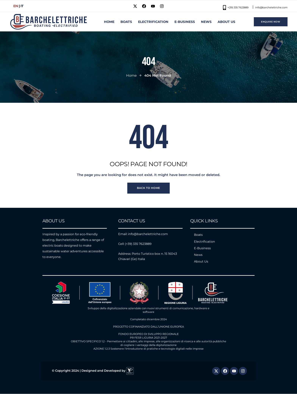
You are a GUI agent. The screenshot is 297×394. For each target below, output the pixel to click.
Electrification (204, 241)
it (21, 6)
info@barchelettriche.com (270, 7)
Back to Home (148, 188)
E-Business (202, 248)
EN (15, 6)
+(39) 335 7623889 (236, 7)
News (198, 255)
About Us (201, 261)
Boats (198, 235)
